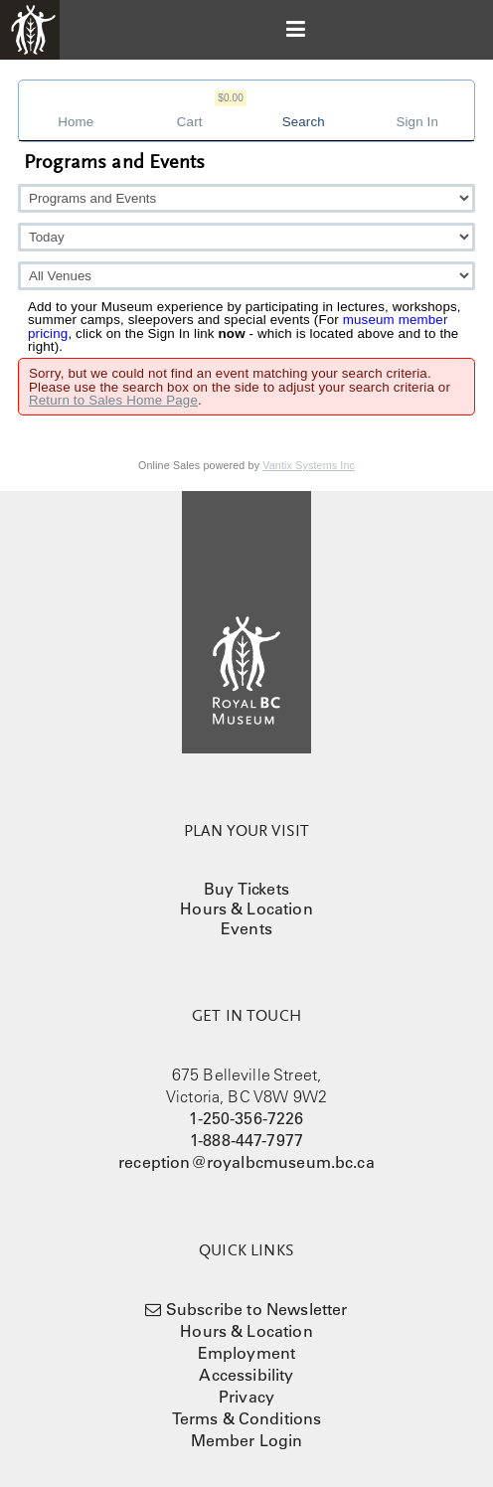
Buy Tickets (246, 889)
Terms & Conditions (247, 1418)
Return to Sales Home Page (113, 400)
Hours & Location (246, 908)
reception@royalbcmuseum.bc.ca (246, 1162)
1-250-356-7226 (246, 1118)
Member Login (247, 1440)
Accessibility (246, 1375)
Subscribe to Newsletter (257, 1309)
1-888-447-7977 (246, 1140)
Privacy (246, 1396)
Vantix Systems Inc (308, 465)
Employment (247, 1353)
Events (246, 928)
